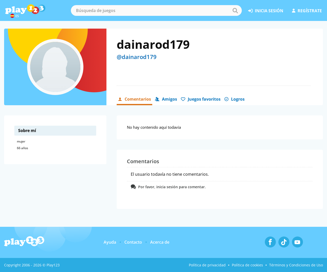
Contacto (133, 242)
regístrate (307, 11)
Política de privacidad (207, 265)
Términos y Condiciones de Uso (296, 265)
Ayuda (110, 242)
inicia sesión (265, 11)
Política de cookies (247, 265)
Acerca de (159, 242)
